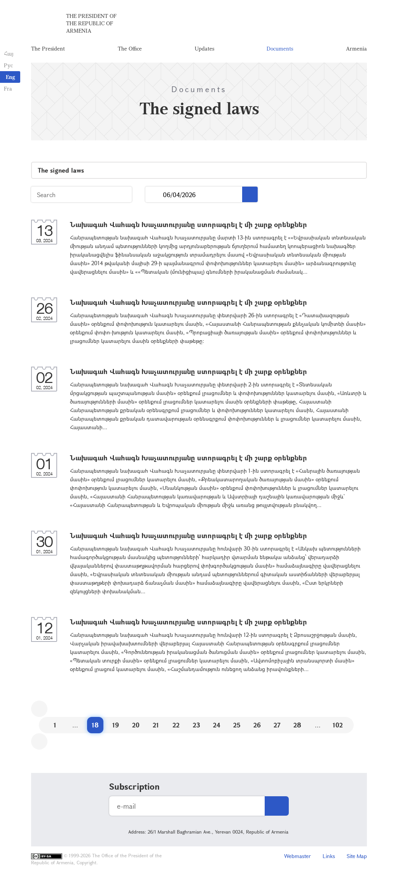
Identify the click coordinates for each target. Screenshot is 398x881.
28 (297, 725)
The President (48, 48)
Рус (8, 65)
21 (156, 725)
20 (136, 725)
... (154, 195)
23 (196, 725)
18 (95, 725)
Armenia (356, 48)
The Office (130, 48)
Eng (10, 76)
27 (277, 725)
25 (237, 725)
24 (216, 725)
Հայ (9, 53)
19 (115, 725)
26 (257, 725)
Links (329, 856)
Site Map (357, 856)
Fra (8, 88)
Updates (204, 48)
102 (338, 725)
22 (176, 725)
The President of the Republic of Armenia (91, 23)
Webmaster (297, 856)
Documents (280, 48)
